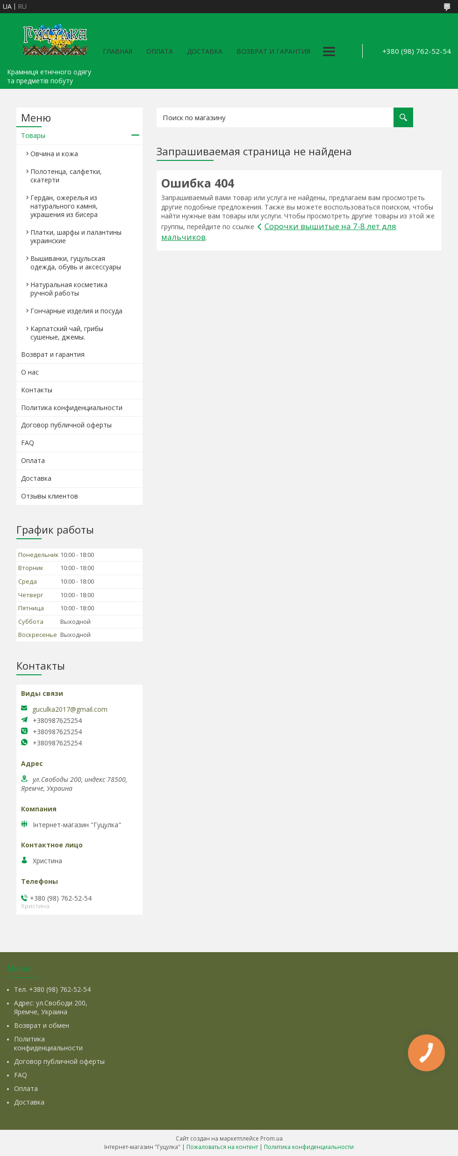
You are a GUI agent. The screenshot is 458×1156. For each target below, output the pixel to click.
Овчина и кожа (54, 153)
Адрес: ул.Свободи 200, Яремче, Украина (50, 1007)
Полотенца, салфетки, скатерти (66, 175)
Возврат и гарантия (273, 51)
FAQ (27, 442)
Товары (33, 135)
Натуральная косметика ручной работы (68, 288)
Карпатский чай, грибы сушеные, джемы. (66, 332)
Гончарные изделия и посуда (76, 310)
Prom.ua (271, 1138)
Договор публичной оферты (66, 424)
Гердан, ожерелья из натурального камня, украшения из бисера (64, 206)
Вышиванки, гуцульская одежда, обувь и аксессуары (75, 262)
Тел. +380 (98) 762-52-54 (52, 989)
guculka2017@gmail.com (69, 709)
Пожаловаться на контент (222, 1147)
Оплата (159, 51)
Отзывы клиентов (49, 495)
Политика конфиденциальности (71, 407)
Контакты (36, 389)
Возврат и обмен (41, 1025)
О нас (30, 372)
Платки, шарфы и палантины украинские (76, 236)
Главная (117, 51)
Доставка (204, 51)
